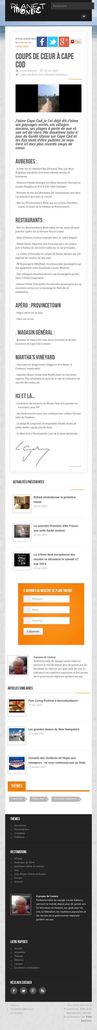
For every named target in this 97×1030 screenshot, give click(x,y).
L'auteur (18, 963)
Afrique (18, 858)
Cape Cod (26, 74)
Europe (18, 878)
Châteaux (19, 837)
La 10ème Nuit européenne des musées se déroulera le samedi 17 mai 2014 (56, 559)
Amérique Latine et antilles (29, 866)
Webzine (19, 960)
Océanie (18, 881)
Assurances (20, 825)
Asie (16, 870)
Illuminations (21, 829)
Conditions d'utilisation (27, 967)
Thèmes (17, 785)
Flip (75, 41)
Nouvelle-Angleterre (55, 74)
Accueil (18, 948)
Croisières (19, 833)
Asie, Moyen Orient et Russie (30, 874)
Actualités (19, 952)
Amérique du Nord (24, 862)
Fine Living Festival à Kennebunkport (53, 700)
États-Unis (37, 74)
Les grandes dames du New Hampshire (53, 729)
